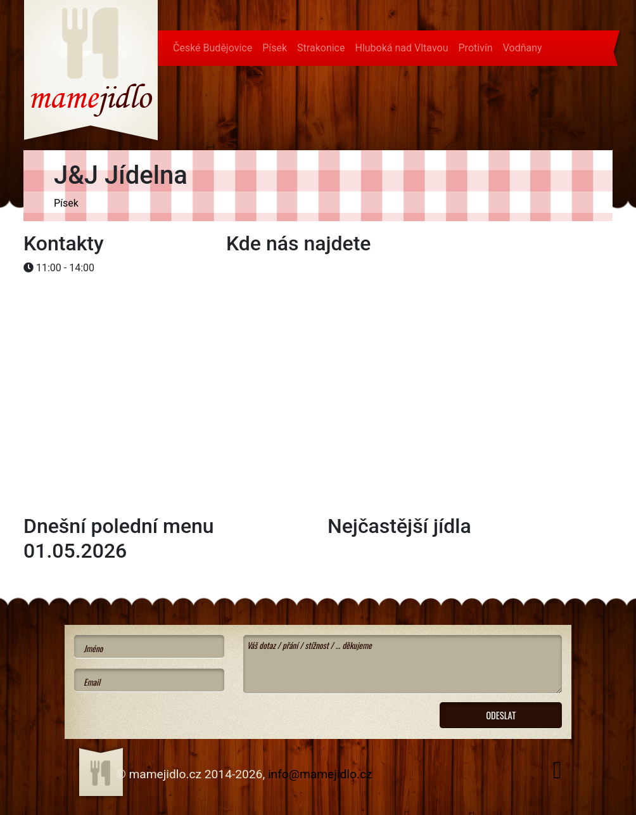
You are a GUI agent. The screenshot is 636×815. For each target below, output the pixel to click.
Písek (274, 48)
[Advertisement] (124, 317)
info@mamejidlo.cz (320, 774)
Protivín (476, 48)
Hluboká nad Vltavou (401, 48)
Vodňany (522, 48)
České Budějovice (212, 48)
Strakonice (321, 48)
